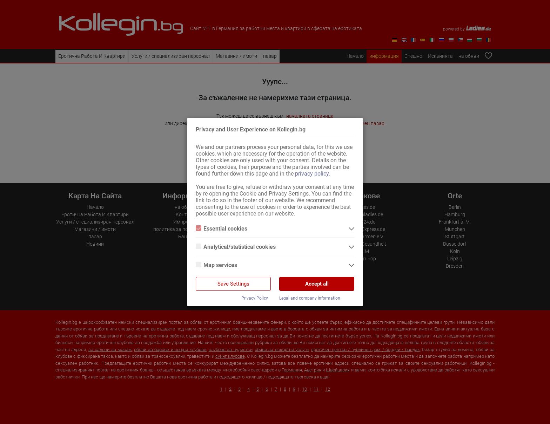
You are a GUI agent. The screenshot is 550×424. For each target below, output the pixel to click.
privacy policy (312, 173)
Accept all (317, 284)
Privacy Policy (254, 298)
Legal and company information (309, 298)
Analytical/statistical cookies (236, 247)
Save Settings (233, 284)
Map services (216, 265)
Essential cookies (221, 228)
